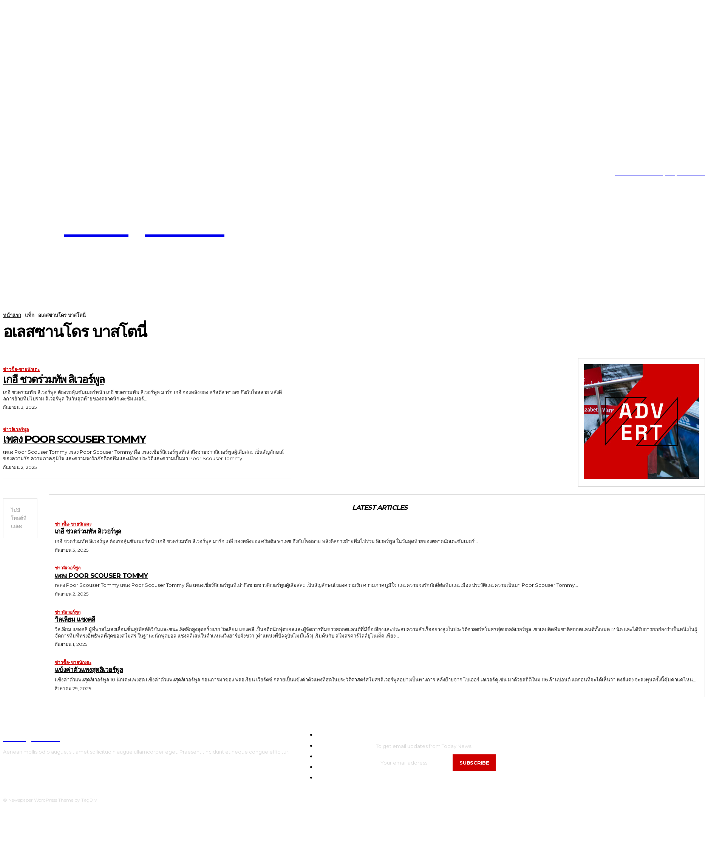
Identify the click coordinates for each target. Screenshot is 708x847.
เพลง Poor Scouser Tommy (74, 439)
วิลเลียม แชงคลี (75, 619)
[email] (414, 762)
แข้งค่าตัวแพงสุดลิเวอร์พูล (89, 670)
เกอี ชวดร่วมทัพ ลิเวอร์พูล (53, 379)
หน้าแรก (12, 315)
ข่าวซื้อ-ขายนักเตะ (21, 369)
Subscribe (474, 763)
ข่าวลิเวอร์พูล (16, 429)
